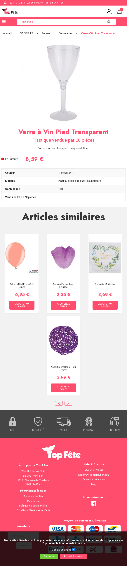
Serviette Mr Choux (105, 284)
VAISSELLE (26, 33)
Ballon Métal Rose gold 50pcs (22, 285)
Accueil (7, 33)
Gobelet (46, 33)
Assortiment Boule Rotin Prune (63, 368)
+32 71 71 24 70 (16, 2)
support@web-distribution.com (93, 475)
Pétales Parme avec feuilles (63, 285)
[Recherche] (63, 22)
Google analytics (61, 549)
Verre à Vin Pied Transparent (98, 33)
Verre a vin (65, 33)
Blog (93, 484)
